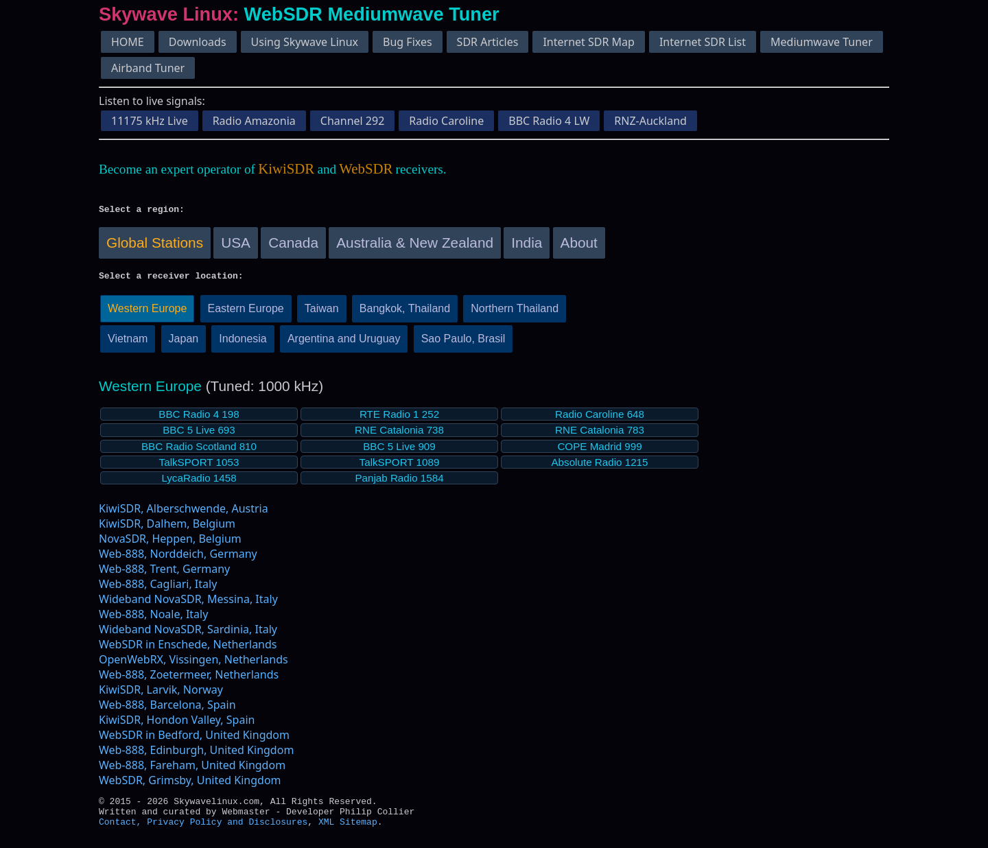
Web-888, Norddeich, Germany (178, 557)
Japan (184, 343)
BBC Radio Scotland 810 (199, 450)
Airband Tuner (148, 67)
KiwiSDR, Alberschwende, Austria (183, 512)
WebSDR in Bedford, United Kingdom (194, 738)
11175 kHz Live (149, 120)
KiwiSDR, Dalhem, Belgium (167, 527)
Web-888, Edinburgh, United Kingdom (196, 754)
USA (235, 244)
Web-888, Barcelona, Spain (167, 708)
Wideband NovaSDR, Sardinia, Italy (188, 633)
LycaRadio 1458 (198, 482)
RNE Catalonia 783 (599, 434)
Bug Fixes (407, 41)
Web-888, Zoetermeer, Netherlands (189, 678)
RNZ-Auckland (650, 120)
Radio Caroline (446, 120)
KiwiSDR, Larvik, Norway (161, 693)
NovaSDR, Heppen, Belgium (170, 542)
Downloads (197, 41)
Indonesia (242, 343)
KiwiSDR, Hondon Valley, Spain (177, 723)
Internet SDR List (702, 41)
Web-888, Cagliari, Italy (158, 588)
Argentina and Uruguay (344, 343)
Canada (293, 244)
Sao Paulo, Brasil (463, 343)
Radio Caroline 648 (599, 418)
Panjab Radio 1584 (399, 482)
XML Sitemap (347, 831)
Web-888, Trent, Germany (164, 572)
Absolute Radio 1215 (599, 466)
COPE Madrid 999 (599, 450)
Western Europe (147, 312)
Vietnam (128, 343)
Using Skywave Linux (304, 41)
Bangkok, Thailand (405, 312)
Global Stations (154, 244)
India (526, 244)
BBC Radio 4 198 (198, 418)
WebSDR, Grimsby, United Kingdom (190, 784)
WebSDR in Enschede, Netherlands (188, 648)
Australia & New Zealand (414, 244)
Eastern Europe (246, 312)
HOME (127, 41)
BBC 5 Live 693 (199, 434)
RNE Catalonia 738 (399, 434)
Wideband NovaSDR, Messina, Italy (188, 603)
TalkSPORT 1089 (400, 466)
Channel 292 (352, 120)
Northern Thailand (514, 312)
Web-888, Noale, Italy (153, 618)
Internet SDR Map (588, 41)
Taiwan (322, 312)
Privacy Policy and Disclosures (227, 831)
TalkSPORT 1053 (199, 466)
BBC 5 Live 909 (399, 450)
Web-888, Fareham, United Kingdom (192, 769)
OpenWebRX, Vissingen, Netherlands (193, 663)
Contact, (123, 831)
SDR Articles (488, 41)
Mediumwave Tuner (822, 41)
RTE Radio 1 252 (399, 418)
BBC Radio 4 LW (548, 120)
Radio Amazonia (254, 120)
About (579, 244)
